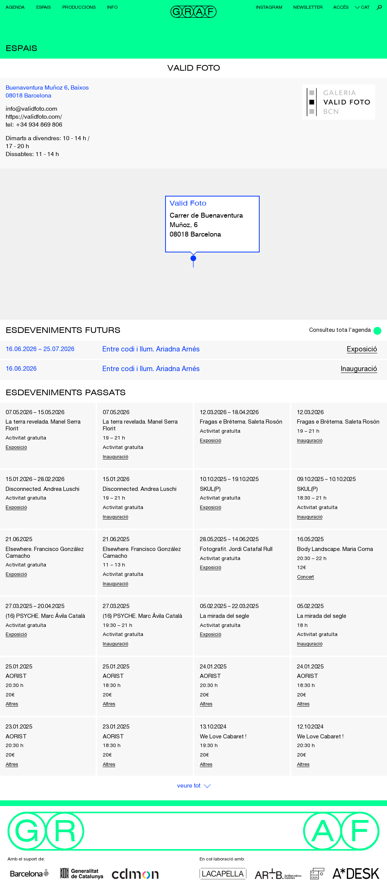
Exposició (362, 349)
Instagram (269, 7)
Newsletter (308, 7)
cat (365, 7)
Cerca (379, 7)
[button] (193, 261)
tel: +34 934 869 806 (34, 125)
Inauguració (359, 369)
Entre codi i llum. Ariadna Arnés (151, 349)
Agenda (15, 7)
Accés (340, 7)
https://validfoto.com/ (34, 117)
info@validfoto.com (31, 109)
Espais (43, 7)
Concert (307, 579)
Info (112, 7)
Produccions (79, 7)
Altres (13, 709)
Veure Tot (188, 791)
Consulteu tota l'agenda (338, 329)
